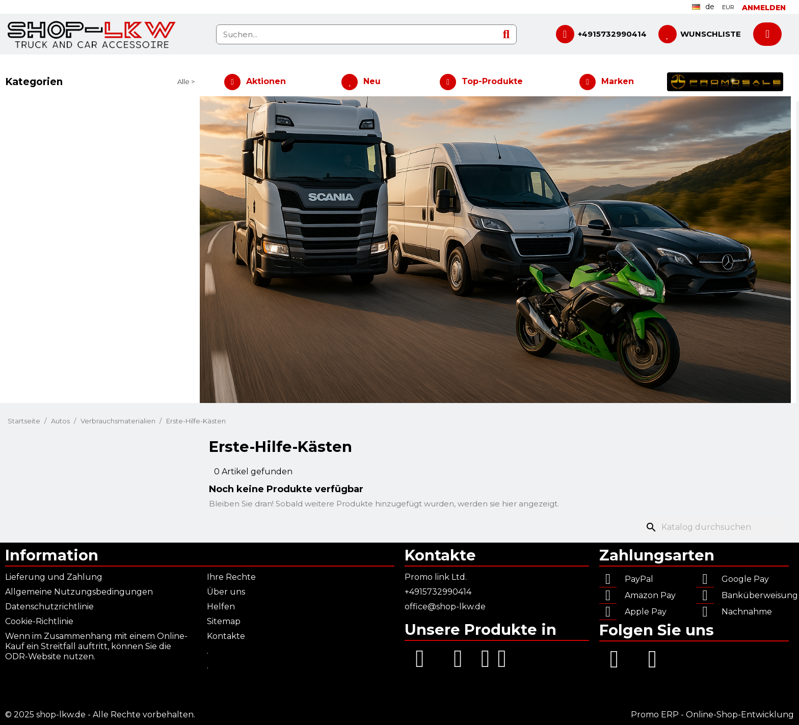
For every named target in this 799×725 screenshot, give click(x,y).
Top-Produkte (492, 81)
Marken (617, 81)
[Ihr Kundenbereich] (763, 8)
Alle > (186, 81)
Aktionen (266, 81)
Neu (372, 81)
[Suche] (712, 527)
